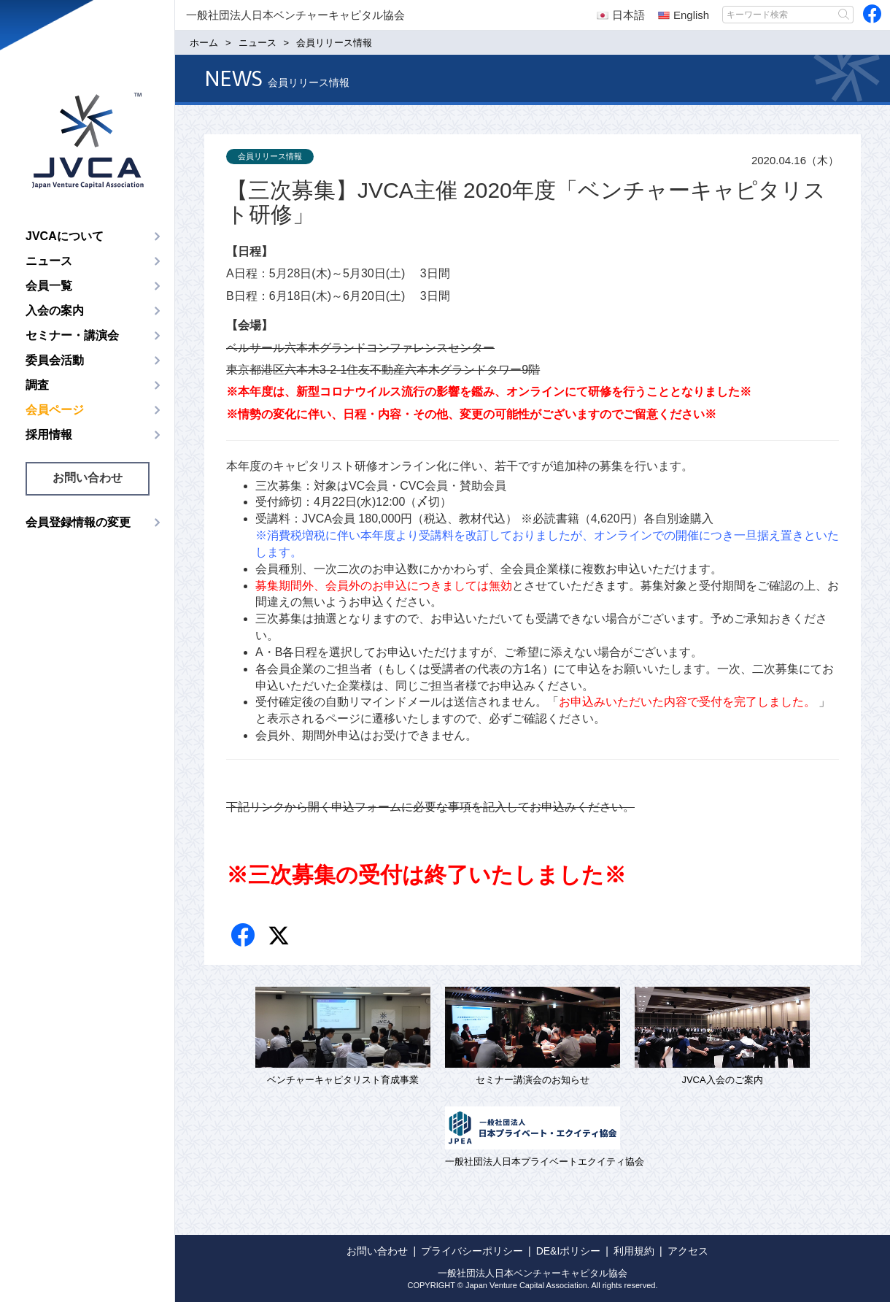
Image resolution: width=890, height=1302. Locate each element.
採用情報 (49, 434)
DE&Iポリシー (568, 1251)
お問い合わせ (88, 477)
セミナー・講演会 (72, 335)
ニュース (49, 261)
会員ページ (55, 410)
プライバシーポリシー (472, 1251)
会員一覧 (49, 286)
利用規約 (634, 1251)
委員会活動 (55, 360)
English (683, 15)
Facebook (244, 936)
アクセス (688, 1251)
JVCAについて (65, 236)
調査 (37, 385)
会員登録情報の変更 (78, 522)
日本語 (621, 15)
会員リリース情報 (270, 156)
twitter (280, 937)
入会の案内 (55, 310)
